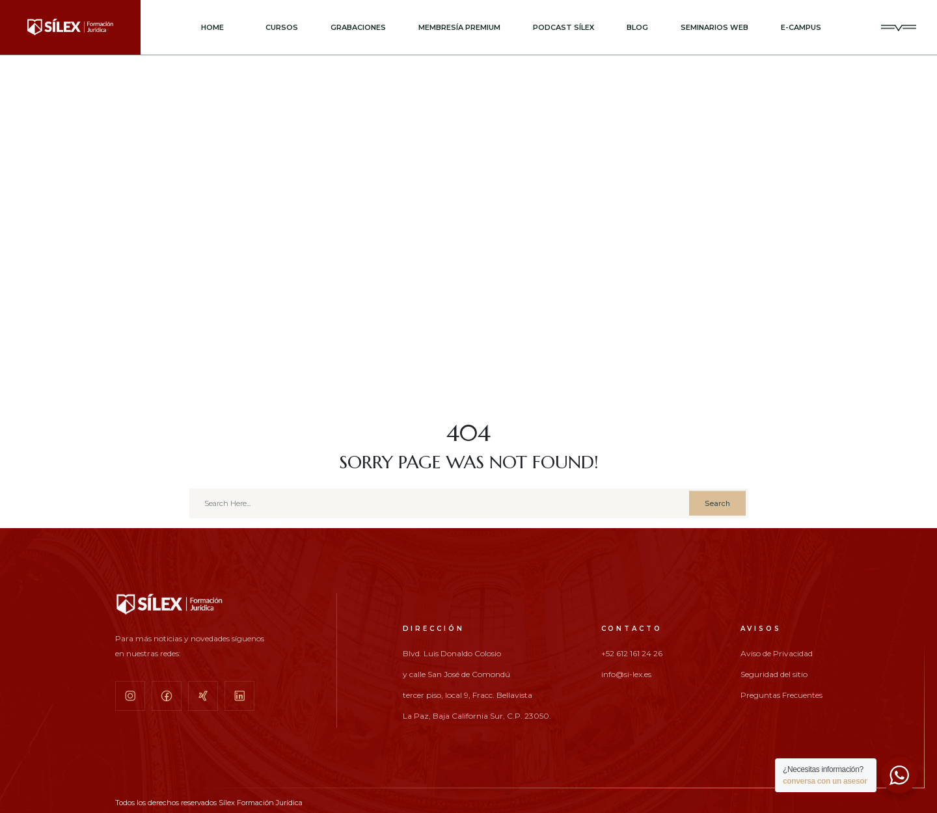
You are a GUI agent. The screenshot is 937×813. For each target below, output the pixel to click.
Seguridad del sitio (774, 674)
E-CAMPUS (801, 27)
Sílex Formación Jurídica (261, 802)
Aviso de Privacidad (776, 654)
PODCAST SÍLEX (563, 27)
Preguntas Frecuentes (781, 695)
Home (212, 27)
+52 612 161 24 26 (631, 654)
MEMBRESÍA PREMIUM (459, 27)
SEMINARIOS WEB (714, 27)
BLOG (637, 27)
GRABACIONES (358, 27)
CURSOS (281, 27)
